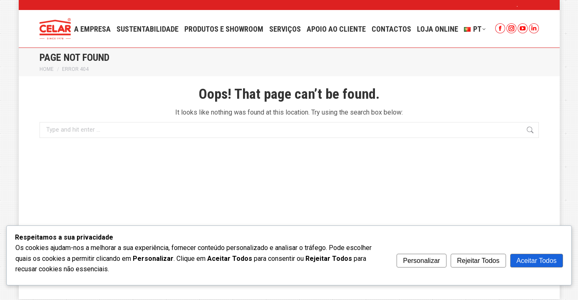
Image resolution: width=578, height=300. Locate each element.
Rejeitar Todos (478, 260)
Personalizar (421, 260)
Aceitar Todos (536, 260)
